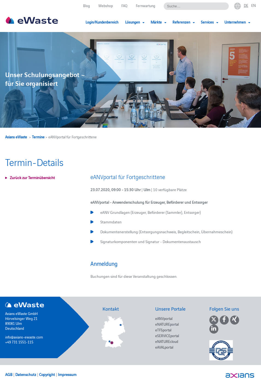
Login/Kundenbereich (102, 21)
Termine (38, 136)
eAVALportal (164, 347)
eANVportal (163, 318)
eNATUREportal (167, 324)
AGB (8, 374)
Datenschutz (25, 374)
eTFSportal (163, 329)
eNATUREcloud (166, 341)
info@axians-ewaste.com (24, 336)
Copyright (47, 374)
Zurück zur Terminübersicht (32, 177)
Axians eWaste (16, 136)
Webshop (105, 5)
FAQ (124, 5)
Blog (86, 5)
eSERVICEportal (167, 335)
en (253, 5)
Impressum (67, 374)
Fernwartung (145, 5)
